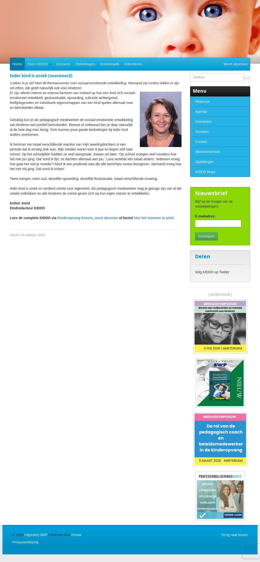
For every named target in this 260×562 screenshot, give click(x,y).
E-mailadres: (205, 216)
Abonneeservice (207, 152)
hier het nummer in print (153, 218)
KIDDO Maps (205, 172)
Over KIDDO (39, 64)
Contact (201, 142)
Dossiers (63, 64)
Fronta (76, 535)
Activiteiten (203, 122)
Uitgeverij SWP (35, 535)
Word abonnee (235, 64)
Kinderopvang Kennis (75, 218)
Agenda (201, 111)
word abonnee (106, 218)
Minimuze (202, 101)
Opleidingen (85, 64)
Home (17, 64)
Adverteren (133, 64)
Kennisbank (109, 64)
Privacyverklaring (25, 542)
